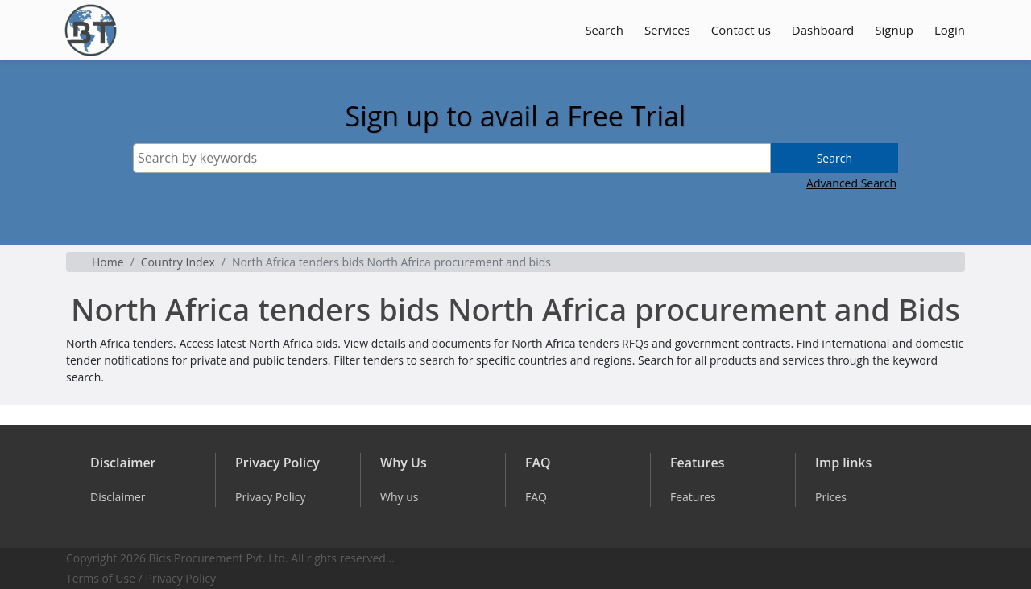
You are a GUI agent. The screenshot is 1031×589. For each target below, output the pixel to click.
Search (604, 30)
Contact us (741, 30)
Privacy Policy (181, 578)
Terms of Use (100, 578)
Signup (894, 30)
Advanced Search (851, 183)
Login (949, 30)
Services (667, 30)
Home (108, 262)
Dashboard (823, 30)
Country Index (178, 262)
